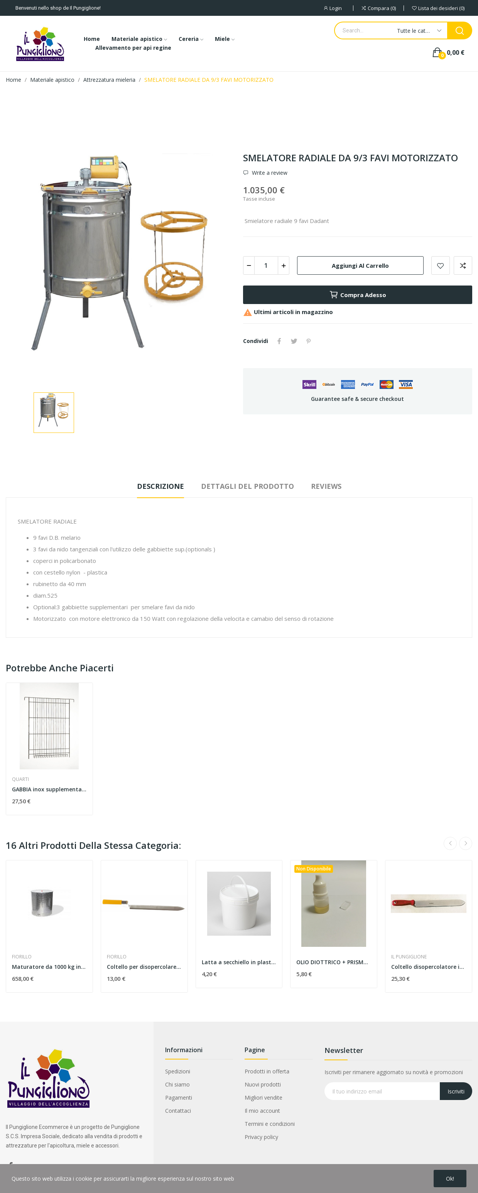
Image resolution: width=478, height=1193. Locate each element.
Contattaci (178, 1110)
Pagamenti (178, 1097)
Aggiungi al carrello (360, 265)
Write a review (268, 173)
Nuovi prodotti (263, 1084)
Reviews (326, 486)
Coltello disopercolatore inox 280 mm (428, 966)
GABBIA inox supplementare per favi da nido (49, 789)
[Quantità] (266, 265)
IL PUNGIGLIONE (409, 957)
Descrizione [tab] (160, 486)
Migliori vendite (263, 1097)
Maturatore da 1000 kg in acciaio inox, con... (49, 966)
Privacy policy (261, 1137)
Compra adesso (357, 294)
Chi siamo (177, 1084)
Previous (450, 843)
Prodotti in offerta (267, 1071)
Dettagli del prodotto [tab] (247, 486)
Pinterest (308, 341)
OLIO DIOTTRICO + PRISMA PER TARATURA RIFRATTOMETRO (333, 962)
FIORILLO (22, 957)
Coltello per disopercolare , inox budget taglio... (144, 966)
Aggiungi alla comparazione (463, 265)
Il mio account (262, 1110)
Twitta (294, 341)
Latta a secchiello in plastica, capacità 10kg (239, 962)
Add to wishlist (440, 265)
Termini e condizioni (270, 1123)
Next (465, 843)
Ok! (450, 1178)
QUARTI (20, 779)
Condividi (279, 341)
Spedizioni (177, 1071)
